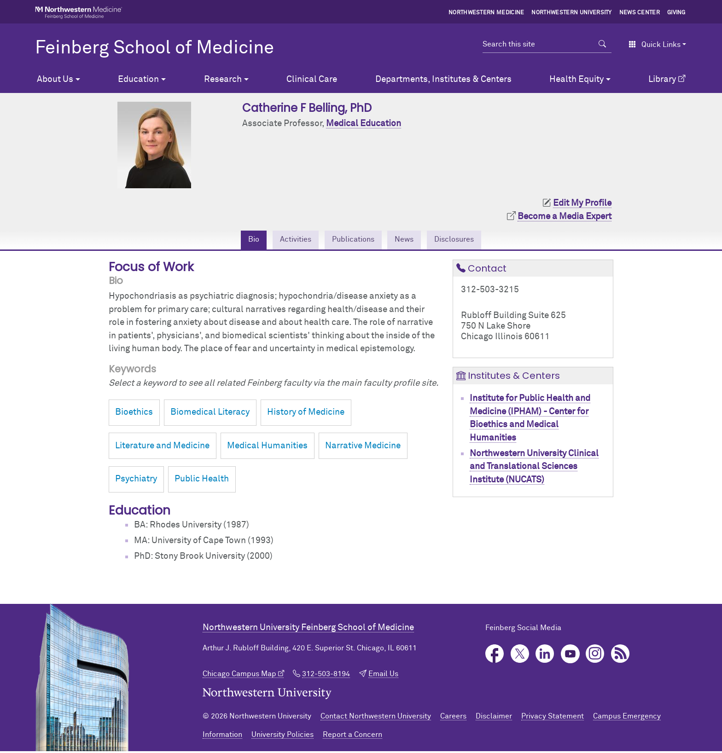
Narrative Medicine (363, 447)
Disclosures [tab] (466, 240)
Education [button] (138, 79)
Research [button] (223, 79)
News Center (639, 13)
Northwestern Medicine (486, 13)
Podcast (620, 656)
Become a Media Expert (564, 216)
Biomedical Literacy (210, 414)
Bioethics (134, 414)
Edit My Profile (582, 203)
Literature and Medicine (162, 447)
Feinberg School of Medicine (154, 48)
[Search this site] (538, 44)
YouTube (570, 656)
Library (662, 79)
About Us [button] (55, 79)
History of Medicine (305, 414)
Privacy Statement (552, 718)
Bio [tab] (238, 240)
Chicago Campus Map (239, 676)
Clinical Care (311, 79)
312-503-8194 (326, 676)
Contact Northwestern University (375, 718)
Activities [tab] (285, 240)
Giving (676, 13)
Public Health (202, 480)
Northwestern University (571, 13)
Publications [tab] (351, 240)
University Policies (282, 736)
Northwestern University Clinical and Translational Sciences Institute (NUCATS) (534, 468)
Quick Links (655, 44)
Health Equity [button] (576, 79)
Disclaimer (494, 718)
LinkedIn (545, 656)
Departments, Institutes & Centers (443, 79)
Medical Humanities (267, 447)
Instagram (595, 656)
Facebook (494, 656)
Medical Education (363, 123)
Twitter (520, 656)
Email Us (383, 676)
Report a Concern (352, 736)
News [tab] (409, 240)
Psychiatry (136, 480)
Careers (453, 718)
